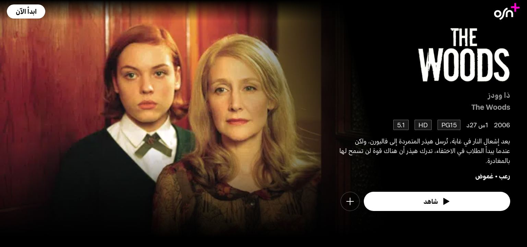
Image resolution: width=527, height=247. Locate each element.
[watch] (437, 201)
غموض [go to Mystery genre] (484, 175)
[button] (26, 11)
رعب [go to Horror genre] (504, 175)
